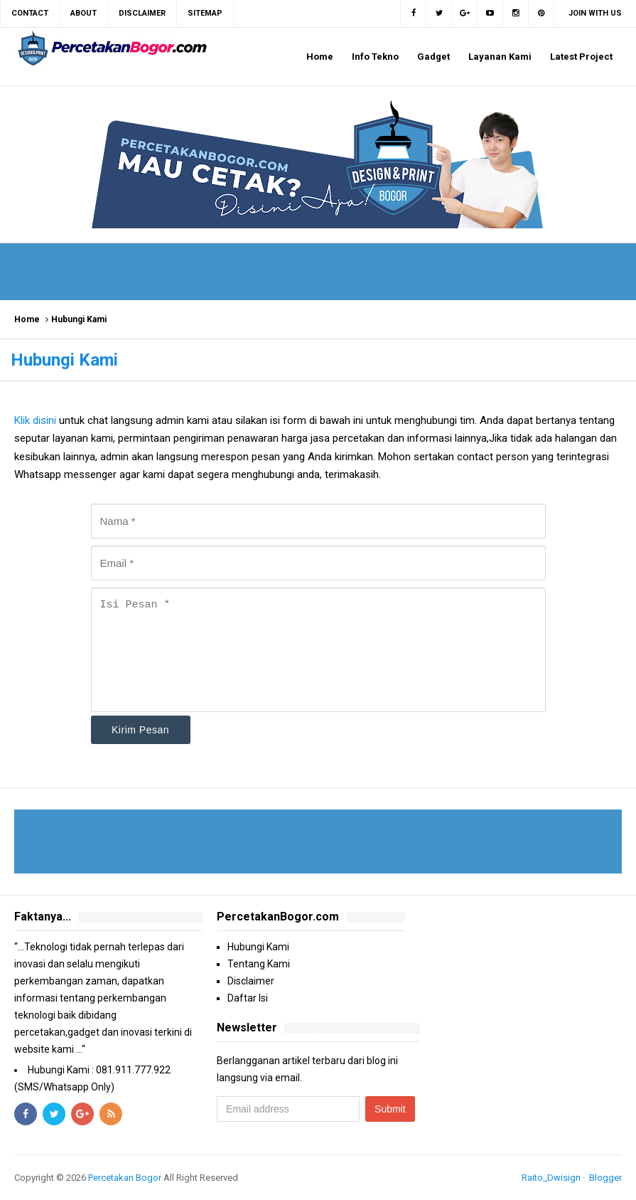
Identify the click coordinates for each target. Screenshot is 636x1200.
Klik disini (36, 420)
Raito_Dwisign (551, 1177)
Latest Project (581, 56)
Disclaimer (250, 981)
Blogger (605, 1177)
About (83, 13)
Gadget (433, 56)
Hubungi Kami (258, 946)
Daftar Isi (247, 998)
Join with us (595, 13)
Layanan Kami (500, 56)
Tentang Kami (258, 964)
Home (319, 56)
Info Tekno (375, 56)
